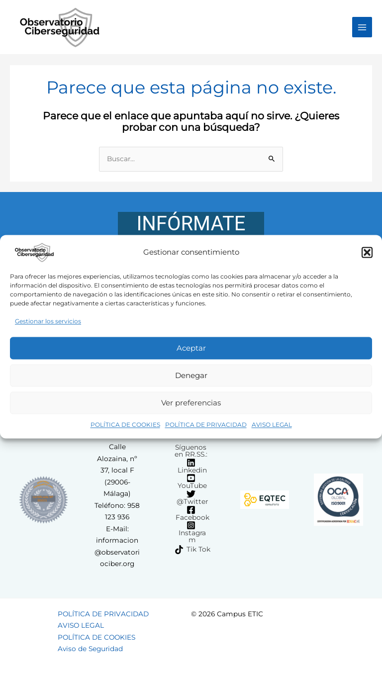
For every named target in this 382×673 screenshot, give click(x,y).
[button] (367, 252)
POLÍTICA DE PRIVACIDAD (206, 425)
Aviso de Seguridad (90, 649)
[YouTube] (191, 481)
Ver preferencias (191, 402)
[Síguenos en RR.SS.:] (189, 451)
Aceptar (191, 348)
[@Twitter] (191, 497)
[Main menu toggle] (362, 27)
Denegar (191, 375)
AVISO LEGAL (272, 425)
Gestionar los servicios (48, 321)
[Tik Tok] (192, 549)
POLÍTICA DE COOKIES (125, 425)
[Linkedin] (191, 466)
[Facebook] (191, 513)
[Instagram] (191, 532)
